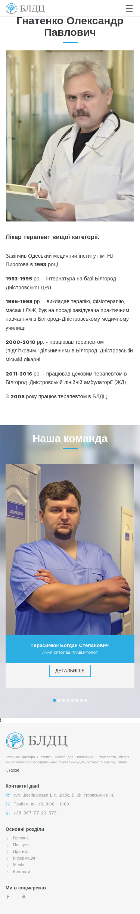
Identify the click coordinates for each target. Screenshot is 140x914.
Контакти (21, 871)
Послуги (21, 844)
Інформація (24, 858)
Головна (21, 838)
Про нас (21, 851)
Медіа (18, 865)
